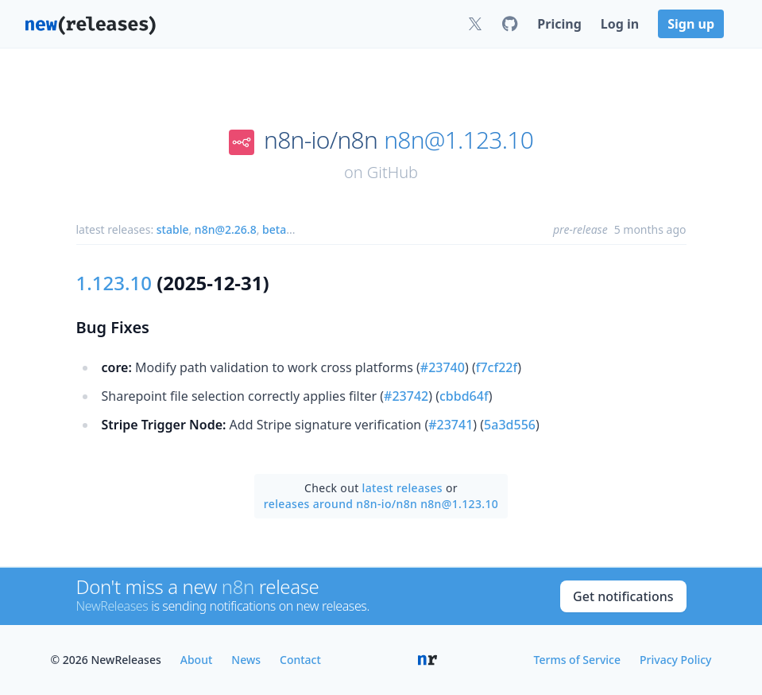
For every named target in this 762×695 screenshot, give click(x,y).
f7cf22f (496, 367)
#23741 (450, 424)
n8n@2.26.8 (226, 229)
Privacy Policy (675, 659)
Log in (620, 24)
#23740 (442, 367)
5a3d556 (510, 424)
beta (274, 229)
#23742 (406, 396)
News (246, 659)
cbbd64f (464, 396)
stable (173, 229)
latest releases (402, 487)
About (196, 659)
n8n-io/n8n (320, 140)
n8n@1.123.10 (458, 140)
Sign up (690, 24)
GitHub (392, 172)
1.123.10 (114, 283)
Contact (300, 659)
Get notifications (623, 596)
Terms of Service (577, 659)
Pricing (559, 24)
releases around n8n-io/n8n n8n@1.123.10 (381, 503)
